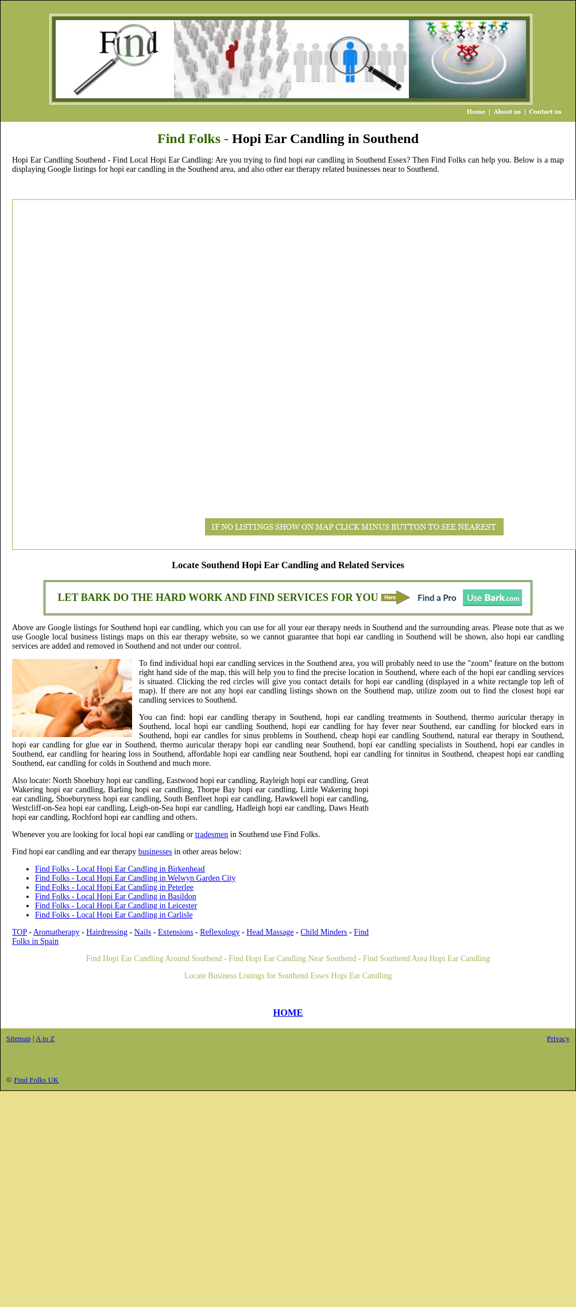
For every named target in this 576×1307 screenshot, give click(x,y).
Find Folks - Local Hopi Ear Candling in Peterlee (114, 887)
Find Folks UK (36, 1079)
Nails (143, 932)
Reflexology (219, 932)
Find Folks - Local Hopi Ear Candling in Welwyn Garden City (135, 878)
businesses (155, 851)
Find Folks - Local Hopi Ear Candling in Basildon (115, 896)
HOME (288, 1012)
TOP (19, 932)
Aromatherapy (56, 932)
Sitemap (18, 1038)
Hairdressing (106, 932)
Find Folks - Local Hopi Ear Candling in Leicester (116, 905)
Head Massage (269, 932)
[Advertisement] (61, 374)
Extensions (175, 932)
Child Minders (323, 932)
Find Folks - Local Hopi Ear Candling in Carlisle (114, 915)
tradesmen (212, 834)
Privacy (558, 1038)
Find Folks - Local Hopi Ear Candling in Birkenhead (120, 869)
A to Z (45, 1038)
